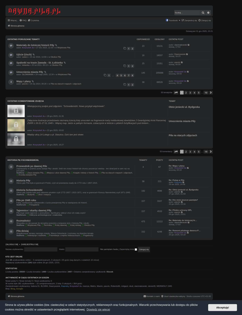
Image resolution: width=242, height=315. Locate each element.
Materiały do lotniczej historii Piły (35, 45)
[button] (176, 92)
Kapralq (178, 182)
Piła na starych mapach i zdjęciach (66, 84)
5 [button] (198, 92)
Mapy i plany (23, 81)
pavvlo (177, 62)
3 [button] (190, 92)
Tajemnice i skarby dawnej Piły (33, 210)
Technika (46, 225)
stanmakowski (180, 45)
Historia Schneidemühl (29, 190)
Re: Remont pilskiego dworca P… (185, 231)
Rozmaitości (23, 220)
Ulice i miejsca (43, 195)
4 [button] (194, 92)
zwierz (25, 57)
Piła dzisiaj (22, 231)
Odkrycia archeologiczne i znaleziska (44, 215)
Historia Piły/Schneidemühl (23, 160)
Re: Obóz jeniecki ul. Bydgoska (183, 190)
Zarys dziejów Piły (34, 173)
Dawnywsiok (180, 54)
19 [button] (206, 151)
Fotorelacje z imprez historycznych (63, 235)
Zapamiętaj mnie (128, 249)
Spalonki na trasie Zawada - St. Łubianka (39, 62)
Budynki (30, 195)
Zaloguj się (12, 244)
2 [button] (186, 92)
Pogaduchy (87, 235)
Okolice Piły (56, 57)
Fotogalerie (33, 205)
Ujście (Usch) (24, 54)
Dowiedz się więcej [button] (98, 309)
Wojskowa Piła (63, 48)
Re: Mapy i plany (176, 166)
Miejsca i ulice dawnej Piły (57, 173)
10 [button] (206, 92)
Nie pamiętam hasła (109, 249)
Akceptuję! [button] (222, 307)
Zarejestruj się (29, 244)
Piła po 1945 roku (26, 200)
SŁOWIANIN (27, 74)
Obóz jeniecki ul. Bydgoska (184, 107)
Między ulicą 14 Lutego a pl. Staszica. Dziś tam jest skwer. (55, 134)
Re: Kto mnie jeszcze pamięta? (183, 200)
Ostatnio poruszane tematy (23, 39)
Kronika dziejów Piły (26, 175)
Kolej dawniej (60, 225)
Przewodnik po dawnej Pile (31, 166)
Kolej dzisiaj (74, 225)
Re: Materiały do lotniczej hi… (183, 220)
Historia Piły (23, 180)
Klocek (110, 272)
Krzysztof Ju (28, 48)
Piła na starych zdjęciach (183, 135)
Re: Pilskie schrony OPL (180, 210)
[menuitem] (22, 20)
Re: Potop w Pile (176, 180)
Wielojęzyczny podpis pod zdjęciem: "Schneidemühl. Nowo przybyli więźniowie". (66, 106)
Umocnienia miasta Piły (29, 72)
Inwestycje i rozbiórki (35, 235)
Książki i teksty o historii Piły (84, 173)
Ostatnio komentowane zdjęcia (25, 101)
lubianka (26, 65)
